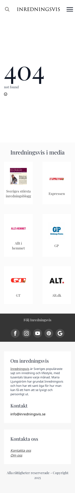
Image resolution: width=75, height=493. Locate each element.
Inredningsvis (19, 369)
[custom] (48, 333)
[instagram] (26, 333)
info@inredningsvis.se (28, 414)
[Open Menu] (70, 9)
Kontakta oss (20, 450)
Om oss (16, 455)
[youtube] (37, 333)
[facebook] (15, 333)
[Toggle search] (7, 9)
